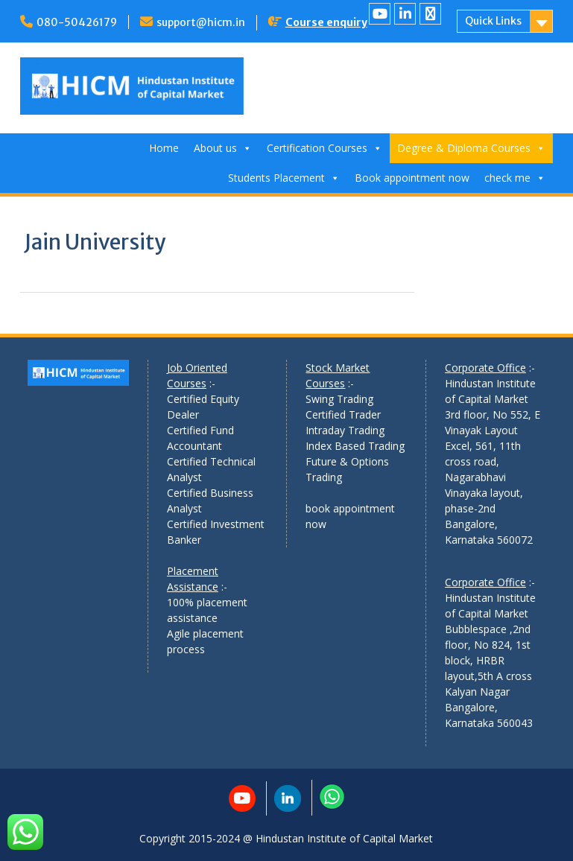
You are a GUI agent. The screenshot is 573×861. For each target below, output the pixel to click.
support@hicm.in (200, 22)
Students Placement (284, 178)
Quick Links (493, 21)
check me (514, 178)
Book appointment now (412, 178)
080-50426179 (77, 22)
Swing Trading (339, 399)
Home (164, 148)
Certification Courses (324, 148)
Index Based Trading (355, 446)
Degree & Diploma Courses (471, 148)
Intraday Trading (345, 430)
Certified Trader (343, 414)
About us (223, 148)
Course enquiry (326, 22)
